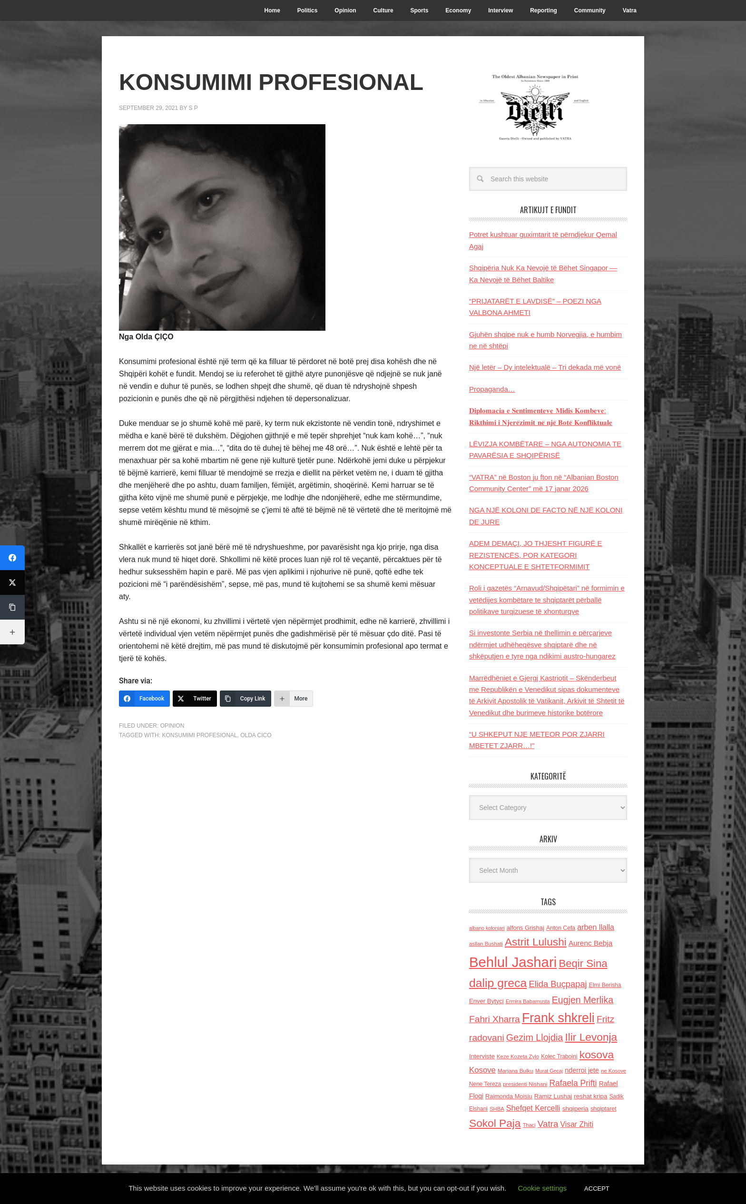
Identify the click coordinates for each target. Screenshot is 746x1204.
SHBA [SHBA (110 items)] (497, 1109)
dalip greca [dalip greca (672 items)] (498, 983)
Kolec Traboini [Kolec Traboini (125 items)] (559, 1056)
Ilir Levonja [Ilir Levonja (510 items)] (591, 1037)
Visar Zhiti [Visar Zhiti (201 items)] (577, 1124)
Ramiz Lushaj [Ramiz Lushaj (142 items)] (553, 1096)
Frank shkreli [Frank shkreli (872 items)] (558, 1018)
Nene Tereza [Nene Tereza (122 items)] (485, 1084)
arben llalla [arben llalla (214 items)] (595, 927)
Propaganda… (492, 389)
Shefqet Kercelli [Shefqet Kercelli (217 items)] (533, 1108)
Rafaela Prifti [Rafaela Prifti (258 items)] (573, 1083)
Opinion (172, 725)
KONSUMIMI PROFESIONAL (199, 735)
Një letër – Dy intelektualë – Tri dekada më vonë (545, 367)
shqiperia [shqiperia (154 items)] (575, 1108)
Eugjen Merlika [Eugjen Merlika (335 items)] (582, 1000)
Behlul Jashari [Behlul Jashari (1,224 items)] (513, 962)
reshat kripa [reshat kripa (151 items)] (590, 1096)
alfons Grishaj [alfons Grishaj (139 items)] (525, 927)
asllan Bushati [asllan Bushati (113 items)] (486, 944)
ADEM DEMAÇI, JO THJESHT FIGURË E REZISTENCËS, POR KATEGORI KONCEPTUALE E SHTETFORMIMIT (535, 555)
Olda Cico (255, 735)
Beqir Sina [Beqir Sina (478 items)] (583, 963)
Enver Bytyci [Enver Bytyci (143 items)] (486, 1001)
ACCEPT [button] (596, 1188)
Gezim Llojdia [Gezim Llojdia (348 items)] (534, 1037)
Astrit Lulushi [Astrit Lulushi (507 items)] (536, 942)
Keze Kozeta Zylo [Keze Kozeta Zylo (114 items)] (518, 1056)
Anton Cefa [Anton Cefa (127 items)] (560, 928)
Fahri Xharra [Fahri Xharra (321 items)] (494, 1019)
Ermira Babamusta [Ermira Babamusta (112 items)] (528, 1001)
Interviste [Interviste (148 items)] (482, 1056)
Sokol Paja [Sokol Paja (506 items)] (494, 1123)
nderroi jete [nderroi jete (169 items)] (582, 1070)
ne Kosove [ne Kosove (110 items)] (613, 1071)
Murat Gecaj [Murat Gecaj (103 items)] (549, 1071)
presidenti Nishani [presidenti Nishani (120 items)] (525, 1084)
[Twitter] (195, 699)
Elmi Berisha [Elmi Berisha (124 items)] (605, 985)
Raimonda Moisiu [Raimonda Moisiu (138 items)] (508, 1096)
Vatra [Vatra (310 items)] (548, 1124)
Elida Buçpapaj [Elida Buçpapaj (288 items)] (558, 984)
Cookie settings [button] (542, 1188)
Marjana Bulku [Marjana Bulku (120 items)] (515, 1070)
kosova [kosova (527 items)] (596, 1054)
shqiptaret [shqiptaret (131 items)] (603, 1108)
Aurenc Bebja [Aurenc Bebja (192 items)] (590, 943)
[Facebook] (144, 699)
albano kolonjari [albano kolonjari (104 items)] (487, 928)
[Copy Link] (245, 699)
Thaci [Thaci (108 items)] (529, 1125)
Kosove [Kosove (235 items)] (482, 1070)
